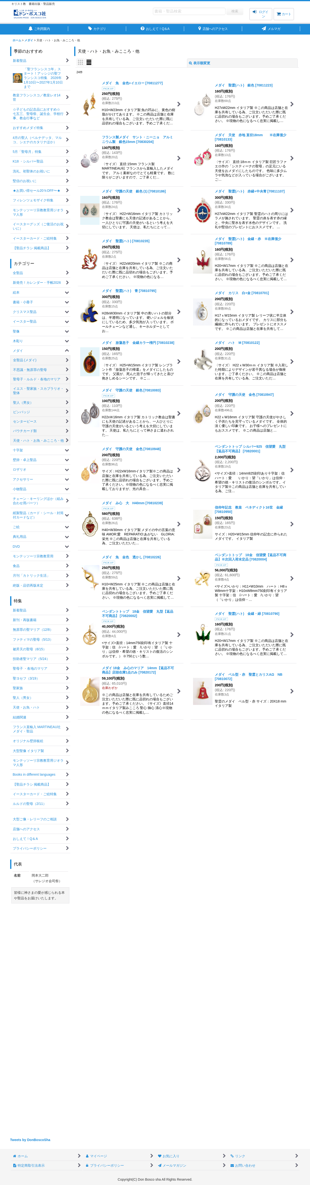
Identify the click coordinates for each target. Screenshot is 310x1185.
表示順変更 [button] (199, 63)
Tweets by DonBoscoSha (30, 1140)
